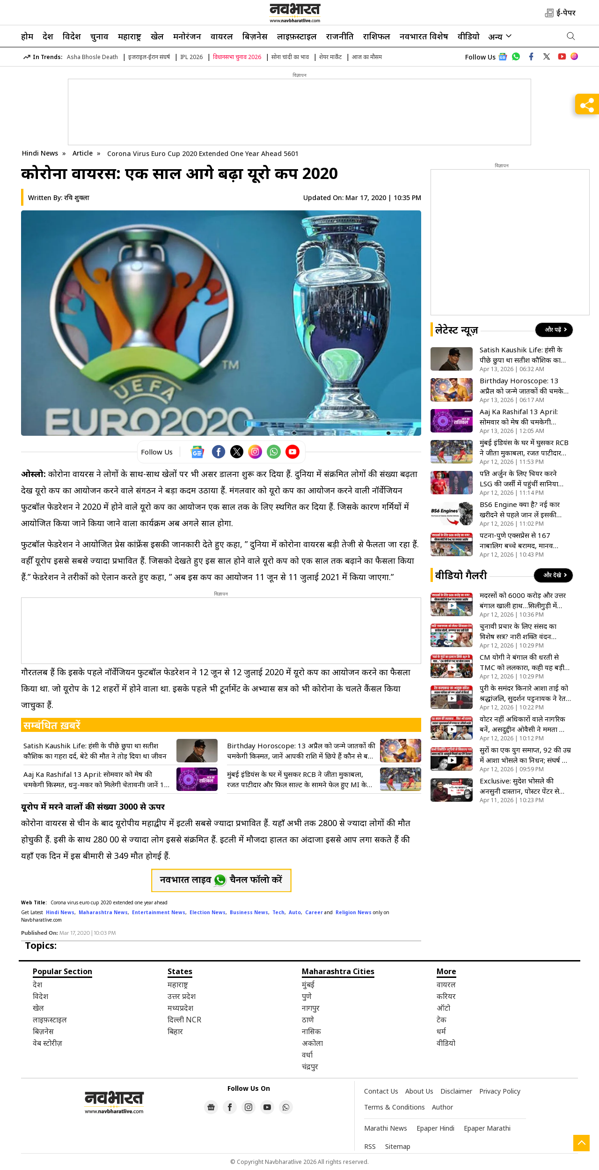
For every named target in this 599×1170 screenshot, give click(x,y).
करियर (446, 996)
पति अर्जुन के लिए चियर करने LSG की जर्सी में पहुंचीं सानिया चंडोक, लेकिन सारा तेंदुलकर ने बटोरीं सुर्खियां (519, 479)
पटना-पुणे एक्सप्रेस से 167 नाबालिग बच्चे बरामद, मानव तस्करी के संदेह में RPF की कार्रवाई (525, 540)
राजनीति (340, 36)
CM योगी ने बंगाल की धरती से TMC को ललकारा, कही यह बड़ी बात (522, 662)
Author (442, 1107)
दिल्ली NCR (184, 1019)
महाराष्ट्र (129, 36)
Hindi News (40, 153)
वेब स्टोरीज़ (47, 1043)
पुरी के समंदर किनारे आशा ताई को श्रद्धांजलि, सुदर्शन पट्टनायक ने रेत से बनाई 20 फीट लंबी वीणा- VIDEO (524, 693)
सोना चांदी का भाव (290, 57)
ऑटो (443, 1008)
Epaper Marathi (487, 1128)
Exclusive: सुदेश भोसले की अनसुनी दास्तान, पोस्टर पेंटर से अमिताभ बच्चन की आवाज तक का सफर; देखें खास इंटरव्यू (525, 786)
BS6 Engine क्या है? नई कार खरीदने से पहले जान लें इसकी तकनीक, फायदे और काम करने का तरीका (525, 509)
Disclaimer (456, 1091)
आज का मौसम (367, 57)
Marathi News (385, 1128)
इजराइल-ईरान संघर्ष (149, 57)
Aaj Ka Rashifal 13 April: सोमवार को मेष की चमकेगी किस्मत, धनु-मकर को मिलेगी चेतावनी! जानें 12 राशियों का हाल (95, 779)
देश (48, 36)
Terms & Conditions (394, 1107)
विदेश (72, 36)
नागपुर (311, 1008)
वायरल (222, 36)
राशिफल (376, 36)
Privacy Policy (499, 1091)
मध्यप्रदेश (180, 1008)
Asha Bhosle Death (92, 57)
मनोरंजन (187, 36)
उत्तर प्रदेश (182, 996)
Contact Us (381, 1091)
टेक (441, 1019)
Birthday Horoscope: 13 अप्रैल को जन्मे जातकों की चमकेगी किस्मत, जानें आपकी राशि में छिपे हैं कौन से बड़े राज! (301, 751)
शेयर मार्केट (330, 57)
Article (84, 153)
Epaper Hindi (435, 1128)
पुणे (307, 996)
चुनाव (99, 36)
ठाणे (308, 1019)
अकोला (312, 1043)
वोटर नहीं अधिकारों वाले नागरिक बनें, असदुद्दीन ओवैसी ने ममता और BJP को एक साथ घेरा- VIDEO (524, 724)
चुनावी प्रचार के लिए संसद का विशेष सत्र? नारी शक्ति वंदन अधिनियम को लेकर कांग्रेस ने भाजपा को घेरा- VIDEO (518, 631)
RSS (370, 1146)
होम (27, 36)
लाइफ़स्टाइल (297, 36)
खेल (157, 36)
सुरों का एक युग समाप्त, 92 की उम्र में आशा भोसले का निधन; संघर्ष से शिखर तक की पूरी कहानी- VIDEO (525, 755)
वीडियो (469, 36)
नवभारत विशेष (424, 36)
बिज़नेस (255, 36)
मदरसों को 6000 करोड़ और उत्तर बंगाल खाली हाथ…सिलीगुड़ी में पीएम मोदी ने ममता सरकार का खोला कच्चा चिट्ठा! (523, 600)
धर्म (441, 1031)
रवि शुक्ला (76, 197)
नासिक (311, 1031)
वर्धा (307, 1055)
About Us (419, 1091)
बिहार (175, 1031)
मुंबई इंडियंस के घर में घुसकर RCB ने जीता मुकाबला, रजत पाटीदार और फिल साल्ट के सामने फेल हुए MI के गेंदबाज (297, 779)
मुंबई (308, 984)
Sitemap (397, 1146)
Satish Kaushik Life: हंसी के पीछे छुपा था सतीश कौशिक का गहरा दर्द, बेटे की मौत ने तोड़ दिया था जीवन (95, 750)
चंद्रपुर (310, 1066)
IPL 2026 (191, 57)
